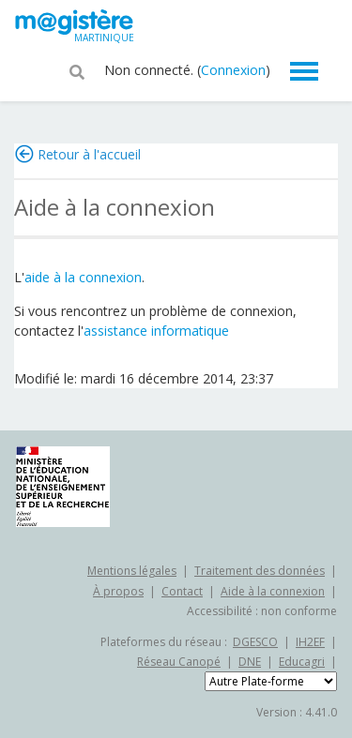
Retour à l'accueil (89, 154)
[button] (77, 70)
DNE (249, 662)
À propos (118, 591)
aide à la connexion (83, 277)
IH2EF (310, 642)
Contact (182, 591)
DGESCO (255, 642)
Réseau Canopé (179, 662)
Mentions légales (131, 571)
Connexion (233, 70)
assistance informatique (156, 330)
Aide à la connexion (273, 591)
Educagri (302, 662)
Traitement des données (259, 571)
